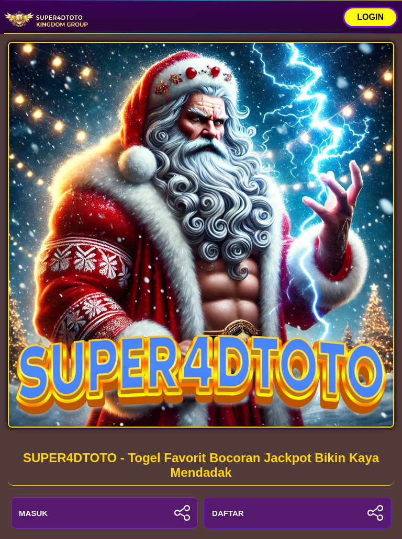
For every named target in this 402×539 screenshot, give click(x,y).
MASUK (104, 513)
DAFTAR (297, 513)
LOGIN (370, 17)
